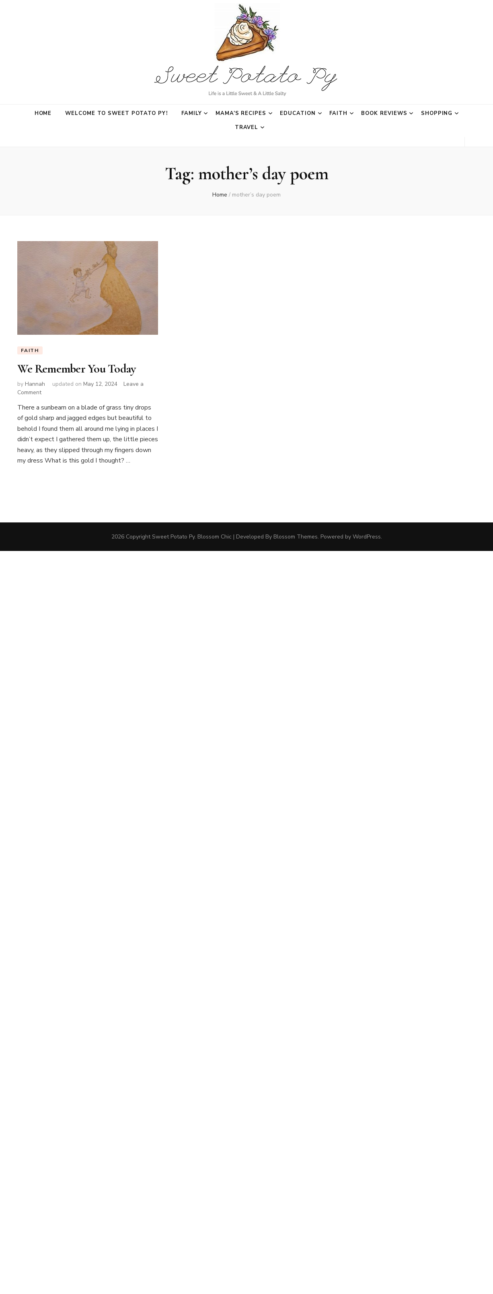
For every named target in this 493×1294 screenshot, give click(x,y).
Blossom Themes (295, 537)
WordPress (367, 537)
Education (298, 113)
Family (191, 113)
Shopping (437, 113)
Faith (338, 113)
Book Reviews (384, 113)
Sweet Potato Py (173, 537)
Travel (247, 127)
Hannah (35, 383)
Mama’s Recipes (241, 113)
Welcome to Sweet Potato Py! (116, 113)
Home (43, 113)
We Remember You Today (76, 368)
